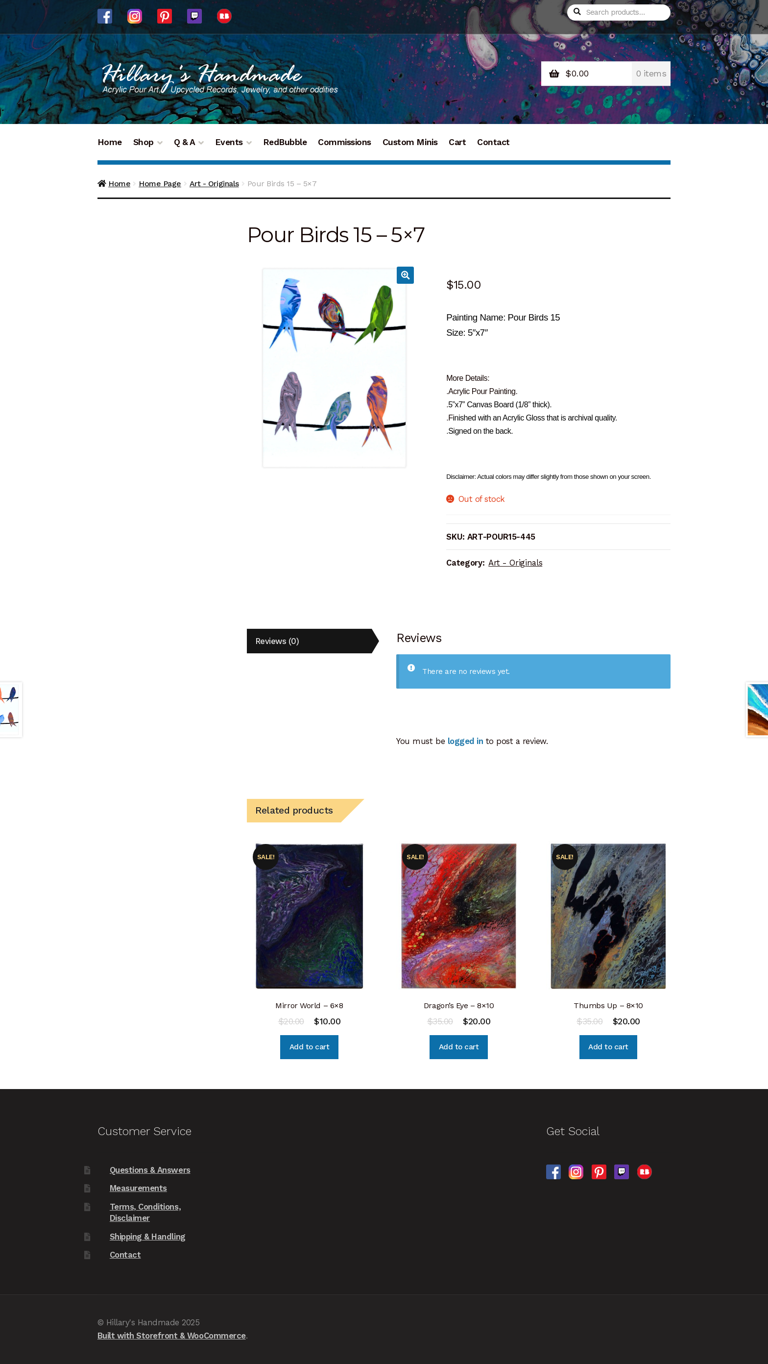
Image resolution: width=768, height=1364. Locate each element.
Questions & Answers (150, 1170)
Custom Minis (410, 142)
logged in (465, 741)
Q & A (184, 142)
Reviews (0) (277, 641)
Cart (457, 142)
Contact (493, 142)
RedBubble (285, 142)
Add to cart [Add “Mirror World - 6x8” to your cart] (309, 1046)
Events (229, 142)
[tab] (309, 641)
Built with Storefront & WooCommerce (171, 1335)
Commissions (344, 142)
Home (109, 142)
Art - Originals (214, 183)
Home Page (160, 183)
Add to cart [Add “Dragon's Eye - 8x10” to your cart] (459, 1046)
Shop (143, 142)
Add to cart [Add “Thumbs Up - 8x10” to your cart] (608, 1046)
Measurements (138, 1188)
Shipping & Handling (148, 1236)
